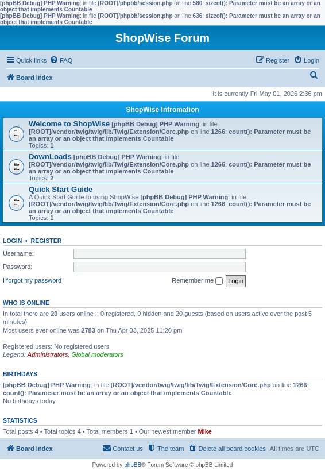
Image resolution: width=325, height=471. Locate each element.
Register (46, 240)
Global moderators (97, 354)
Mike (205, 431)
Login (12, 240)
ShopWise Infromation (162, 110)
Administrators (48, 354)
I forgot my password (32, 280)
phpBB (132, 465)
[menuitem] (60, 60)
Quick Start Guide (60, 189)
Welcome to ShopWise (69, 123)
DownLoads (50, 156)
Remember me (197, 281)
